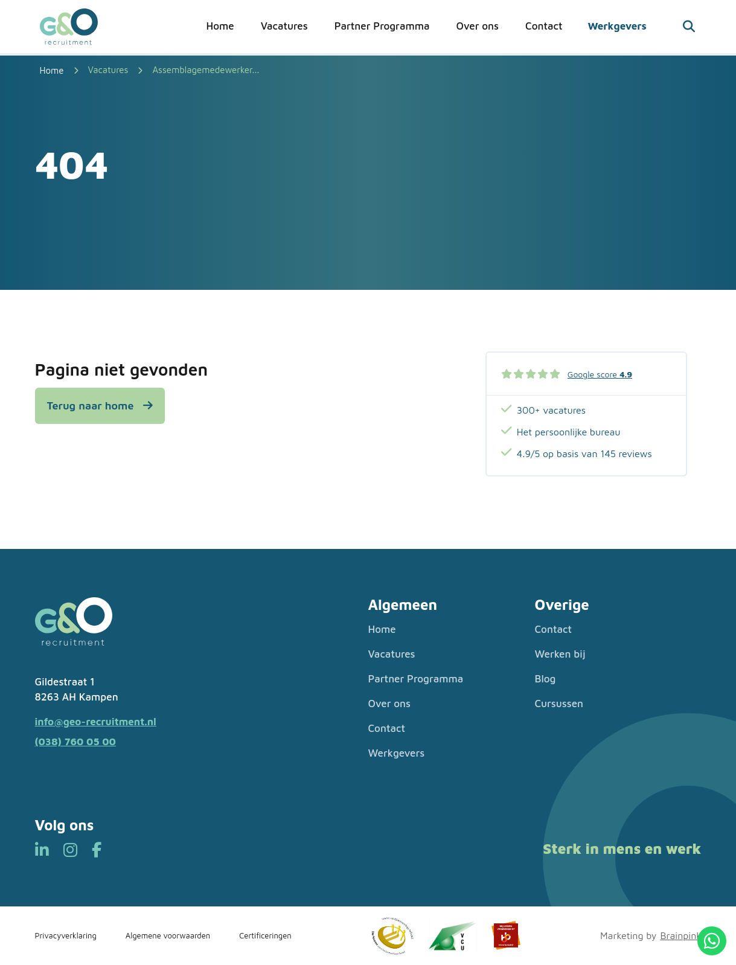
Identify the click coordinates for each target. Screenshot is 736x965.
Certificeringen (265, 935)
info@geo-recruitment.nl (95, 722)
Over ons (477, 26)
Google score (600, 374)
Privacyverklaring (66, 935)
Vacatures (284, 26)
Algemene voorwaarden (168, 935)
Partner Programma (382, 26)
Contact (543, 26)
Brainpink (680, 935)
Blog (545, 679)
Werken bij (560, 654)
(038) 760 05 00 (75, 742)
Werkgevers (616, 26)
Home (220, 26)
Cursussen (559, 703)
